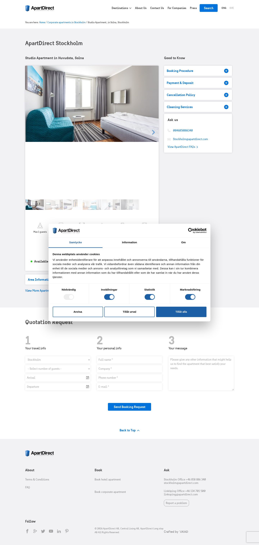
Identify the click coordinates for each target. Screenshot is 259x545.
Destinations (120, 8)
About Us (141, 8)
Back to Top (130, 430)
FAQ (27, 487)
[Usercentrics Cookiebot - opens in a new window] (190, 230)
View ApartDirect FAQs (183, 147)
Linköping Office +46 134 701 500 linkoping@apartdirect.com (185, 492)
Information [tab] (129, 242)
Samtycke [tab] (75, 242)
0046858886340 (183, 130)
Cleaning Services (197, 107)
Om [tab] (183, 242)
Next (153, 132)
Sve (232, 8)
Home (42, 22)
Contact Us (157, 8)
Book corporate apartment (110, 492)
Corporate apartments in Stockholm (66, 22)
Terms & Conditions (37, 479)
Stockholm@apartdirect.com (190, 139)
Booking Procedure (197, 71)
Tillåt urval (129, 311)
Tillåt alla (181, 311)
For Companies (177, 8)
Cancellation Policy (197, 95)
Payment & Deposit (197, 83)
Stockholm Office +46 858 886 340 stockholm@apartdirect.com (185, 481)
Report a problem (176, 503)
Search (208, 8)
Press (193, 8)
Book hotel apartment (108, 479)
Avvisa (78, 311)
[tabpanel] (92, 132)
